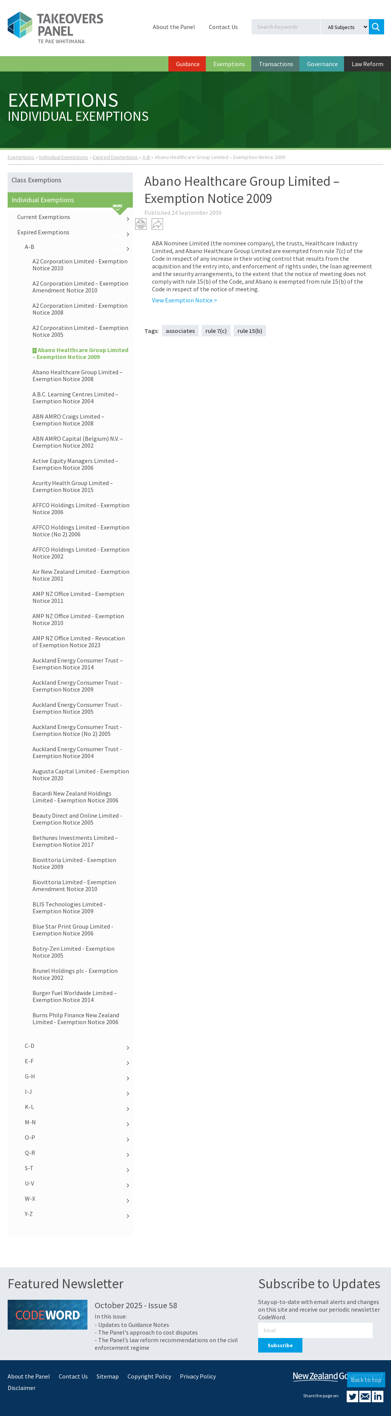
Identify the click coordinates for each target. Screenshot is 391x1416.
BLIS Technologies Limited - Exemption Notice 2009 (69, 907)
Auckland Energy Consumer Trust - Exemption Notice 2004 (77, 752)
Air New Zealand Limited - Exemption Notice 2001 (80, 575)
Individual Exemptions (63, 157)
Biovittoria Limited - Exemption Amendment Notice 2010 (74, 885)
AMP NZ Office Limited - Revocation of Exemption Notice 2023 (78, 641)
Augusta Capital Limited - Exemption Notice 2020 (80, 774)
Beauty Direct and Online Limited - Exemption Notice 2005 (77, 819)
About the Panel (174, 27)
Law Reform (367, 64)
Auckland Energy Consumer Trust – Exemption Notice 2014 (77, 663)
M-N (79, 1122)
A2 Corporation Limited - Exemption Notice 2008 (80, 309)
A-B (146, 157)
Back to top (366, 1380)
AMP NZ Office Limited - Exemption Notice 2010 (78, 619)
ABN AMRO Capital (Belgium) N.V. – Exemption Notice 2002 (77, 442)
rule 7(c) (216, 331)
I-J (79, 1091)
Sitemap (108, 1376)
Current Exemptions (75, 216)
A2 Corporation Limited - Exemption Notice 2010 (80, 264)
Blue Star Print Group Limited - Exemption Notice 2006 (72, 929)
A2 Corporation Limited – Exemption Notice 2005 (80, 331)
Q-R (79, 1152)
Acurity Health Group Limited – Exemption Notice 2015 (72, 486)
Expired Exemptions (115, 157)
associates (180, 331)
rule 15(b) (250, 331)
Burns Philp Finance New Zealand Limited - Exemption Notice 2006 (75, 1018)
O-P (79, 1137)
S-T (79, 1168)
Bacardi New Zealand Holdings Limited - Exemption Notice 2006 (75, 796)
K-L (79, 1106)
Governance (322, 64)
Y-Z (79, 1213)
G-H (79, 1076)
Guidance (188, 64)
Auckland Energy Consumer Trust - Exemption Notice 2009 (77, 686)
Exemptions (229, 64)
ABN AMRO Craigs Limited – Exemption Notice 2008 (68, 419)
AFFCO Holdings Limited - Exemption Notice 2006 (80, 508)
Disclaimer (22, 1388)
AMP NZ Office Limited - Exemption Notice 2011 (78, 597)
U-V (79, 1183)
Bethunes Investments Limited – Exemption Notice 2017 (75, 841)
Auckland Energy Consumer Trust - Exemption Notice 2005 (77, 708)
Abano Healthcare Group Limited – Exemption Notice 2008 (77, 375)
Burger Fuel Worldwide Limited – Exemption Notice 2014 (74, 996)
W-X (79, 1198)
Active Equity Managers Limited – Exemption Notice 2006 (75, 464)
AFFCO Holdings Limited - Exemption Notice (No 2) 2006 (80, 530)
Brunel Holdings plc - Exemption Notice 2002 (75, 974)
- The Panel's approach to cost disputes (146, 1332)
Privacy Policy (198, 1376)
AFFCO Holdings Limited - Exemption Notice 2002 (80, 553)
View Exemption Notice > (184, 300)
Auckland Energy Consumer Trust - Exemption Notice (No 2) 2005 (77, 730)
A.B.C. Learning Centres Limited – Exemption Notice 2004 (75, 397)
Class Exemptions (36, 179)
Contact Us (223, 27)
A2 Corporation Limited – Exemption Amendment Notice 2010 (80, 286)
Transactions (276, 64)
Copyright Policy (149, 1376)
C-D (79, 1045)
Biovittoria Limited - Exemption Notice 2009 (74, 863)
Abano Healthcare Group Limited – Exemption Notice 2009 (80, 353)
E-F (79, 1061)
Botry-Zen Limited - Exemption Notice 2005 (73, 952)
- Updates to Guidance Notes (132, 1324)
